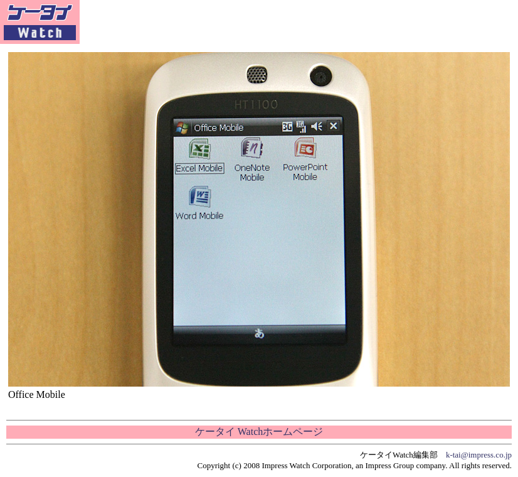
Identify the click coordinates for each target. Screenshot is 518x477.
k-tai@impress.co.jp (479, 454)
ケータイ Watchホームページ (259, 431)
